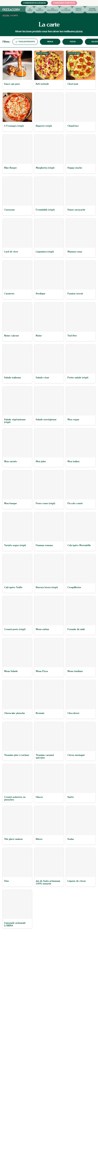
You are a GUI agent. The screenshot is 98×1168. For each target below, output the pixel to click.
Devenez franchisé (76, 1065)
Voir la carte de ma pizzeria (49, 953)
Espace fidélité (74, 9)
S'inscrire (78, 1097)
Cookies (71, 1165)
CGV (49, 1165)
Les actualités (61, 9)
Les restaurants (48, 9)
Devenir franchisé (88, 9)
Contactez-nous (76, 1058)
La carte (25, 9)
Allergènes (53, 1158)
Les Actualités (34, 1165)
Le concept (13, 1158)
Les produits (35, 9)
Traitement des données (79, 1158)
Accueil (6, 16)
